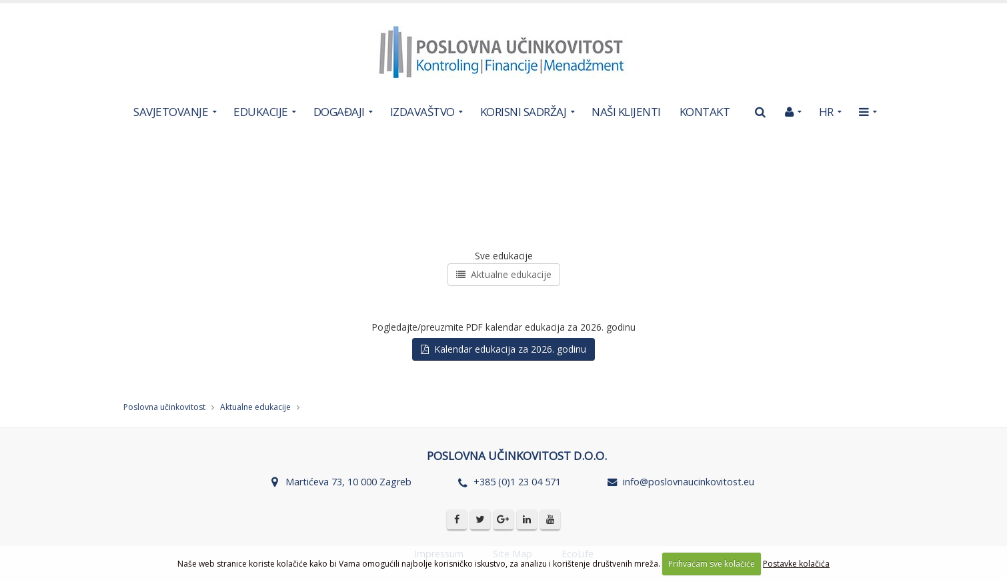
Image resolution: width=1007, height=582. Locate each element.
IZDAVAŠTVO (422, 111)
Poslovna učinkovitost (164, 407)
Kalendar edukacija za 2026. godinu (503, 349)
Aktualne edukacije (504, 274)
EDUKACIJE (260, 111)
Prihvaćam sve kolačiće (711, 563)
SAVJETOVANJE (170, 111)
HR (826, 111)
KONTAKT (705, 111)
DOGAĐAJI (339, 111)
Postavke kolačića (796, 563)
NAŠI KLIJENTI (626, 111)
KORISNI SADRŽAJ (523, 111)
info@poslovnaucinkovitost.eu (688, 481)
